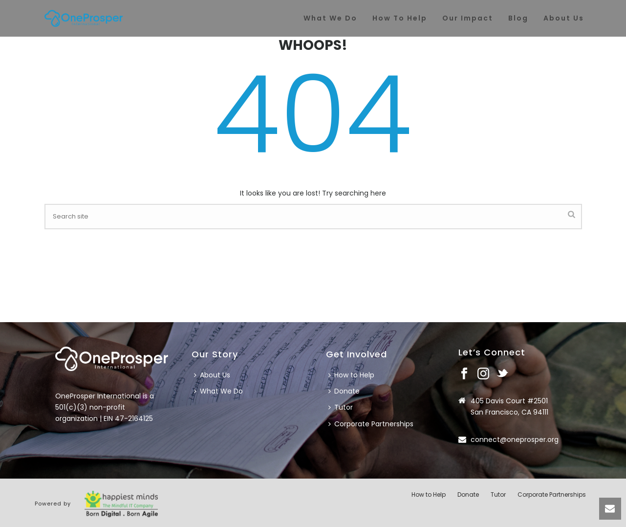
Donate (344, 391)
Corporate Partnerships (370, 424)
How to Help (351, 375)
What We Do (218, 391)
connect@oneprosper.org (515, 439)
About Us (212, 375)
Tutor (340, 407)
